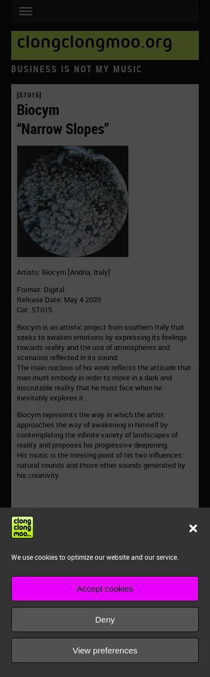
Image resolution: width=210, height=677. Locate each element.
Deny (105, 619)
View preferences (105, 650)
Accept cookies (105, 588)
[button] (193, 528)
